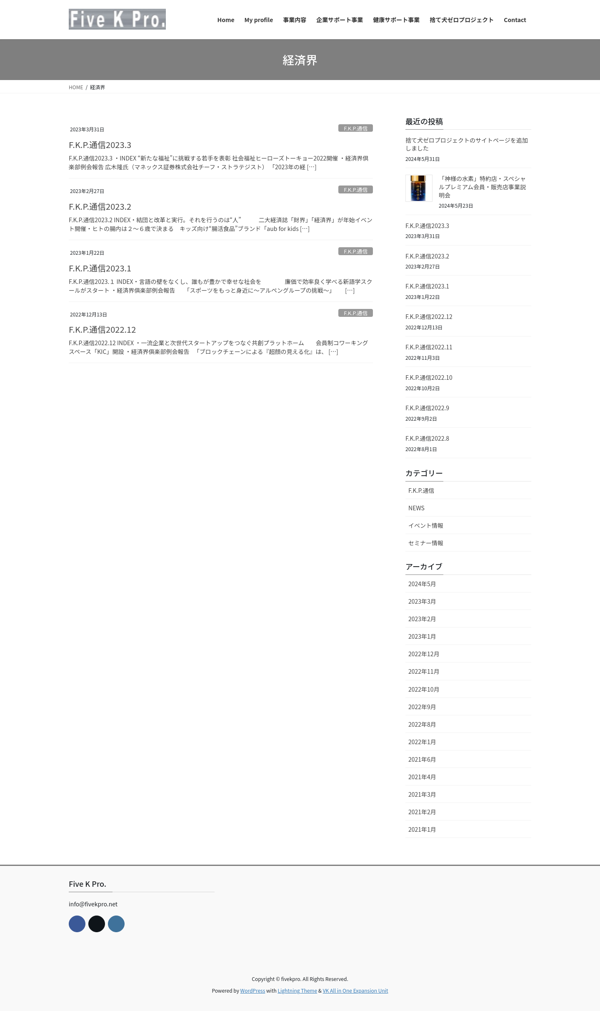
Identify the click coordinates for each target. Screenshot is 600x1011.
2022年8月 (422, 724)
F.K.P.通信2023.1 (100, 268)
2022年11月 (424, 671)
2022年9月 (422, 706)
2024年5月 (422, 584)
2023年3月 (422, 601)
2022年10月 (424, 689)
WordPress (252, 990)
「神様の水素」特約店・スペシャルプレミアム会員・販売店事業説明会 (482, 186)
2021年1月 (422, 829)
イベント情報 (425, 525)
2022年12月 (424, 654)
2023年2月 (422, 619)
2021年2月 (422, 812)
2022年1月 (422, 742)
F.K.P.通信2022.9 (427, 408)
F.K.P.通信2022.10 (428, 377)
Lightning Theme (297, 990)
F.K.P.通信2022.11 (428, 347)
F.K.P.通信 (356, 128)
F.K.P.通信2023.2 (100, 206)
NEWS (416, 508)
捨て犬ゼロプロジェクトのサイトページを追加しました (466, 144)
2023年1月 (422, 636)
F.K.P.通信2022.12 (102, 329)
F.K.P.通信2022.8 (427, 438)
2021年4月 (422, 777)
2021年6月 (422, 759)
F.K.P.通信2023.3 (100, 144)
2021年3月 (422, 794)
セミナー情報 (425, 543)
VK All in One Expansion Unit (355, 990)
